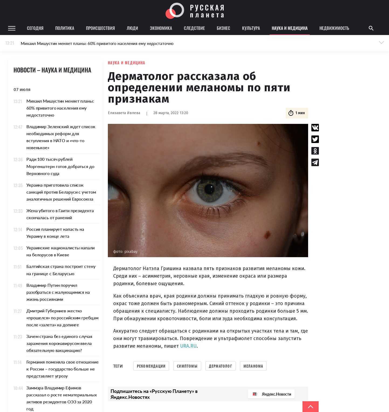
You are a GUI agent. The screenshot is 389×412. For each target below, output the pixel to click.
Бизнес (223, 28)
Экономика (161, 28)
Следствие (194, 28)
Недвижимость (334, 28)
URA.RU (188, 346)
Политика (64, 28)
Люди (132, 28)
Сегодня (35, 28)
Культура (251, 28)
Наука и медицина (290, 28)
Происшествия (100, 28)
